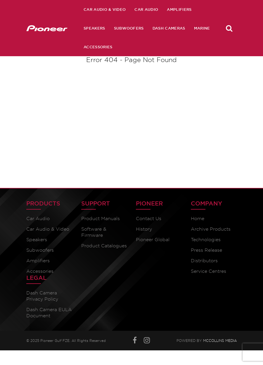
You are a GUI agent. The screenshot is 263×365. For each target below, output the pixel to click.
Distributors (204, 260)
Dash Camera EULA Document (49, 312)
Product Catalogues (104, 245)
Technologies (206, 239)
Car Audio (146, 9)
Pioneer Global (152, 239)
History (144, 229)
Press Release (206, 250)
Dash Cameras (169, 28)
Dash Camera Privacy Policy (42, 295)
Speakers (94, 28)
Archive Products (211, 229)
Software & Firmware (93, 232)
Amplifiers (179, 9)
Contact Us (148, 218)
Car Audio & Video (105, 9)
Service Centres (208, 271)
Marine (202, 28)
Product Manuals (100, 218)
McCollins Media (220, 340)
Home (197, 218)
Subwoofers (129, 28)
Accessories (98, 47)
